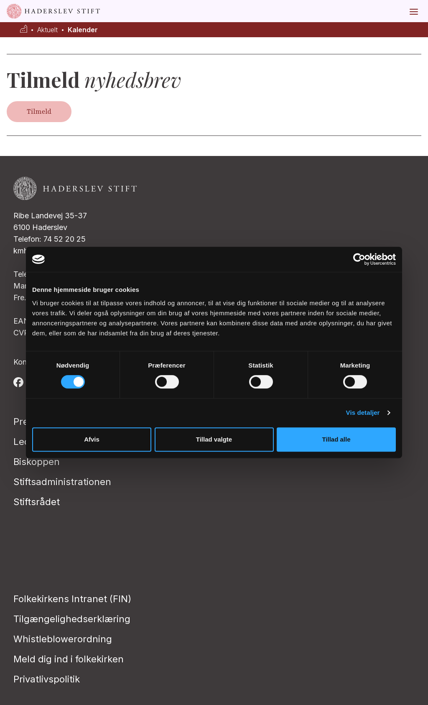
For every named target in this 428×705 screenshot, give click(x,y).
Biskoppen (36, 462)
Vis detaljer (363, 412)
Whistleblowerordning (62, 639)
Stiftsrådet (36, 502)
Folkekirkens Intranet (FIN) (72, 599)
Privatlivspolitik (46, 679)
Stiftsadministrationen (62, 482)
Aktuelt (47, 30)
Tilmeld (39, 111)
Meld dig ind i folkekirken (68, 659)
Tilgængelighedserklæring (71, 619)
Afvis (91, 439)
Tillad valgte (214, 439)
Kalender (83, 30)
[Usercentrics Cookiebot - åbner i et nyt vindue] (359, 259)
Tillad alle (336, 439)
